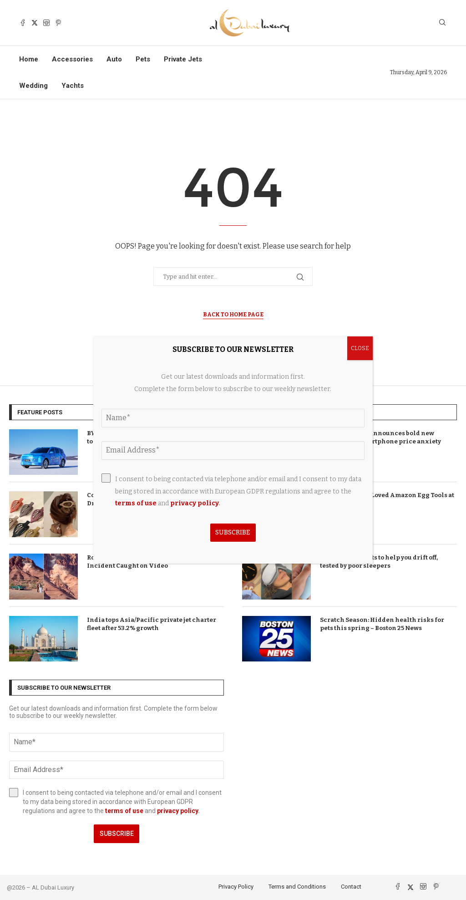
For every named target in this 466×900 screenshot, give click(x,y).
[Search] (442, 23)
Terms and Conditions (297, 886)
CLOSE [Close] (360, 348)
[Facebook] (22, 22)
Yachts (72, 85)
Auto (114, 59)
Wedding (33, 85)
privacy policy (177, 810)
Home (28, 59)
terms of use (124, 810)
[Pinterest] (58, 22)
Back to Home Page (233, 314)
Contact (351, 886)
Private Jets (183, 59)
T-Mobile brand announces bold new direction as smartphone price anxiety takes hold (380, 441)
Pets (143, 59)
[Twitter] (34, 22)
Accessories (72, 59)
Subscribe (117, 833)
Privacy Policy (235, 886)
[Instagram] (46, 22)
